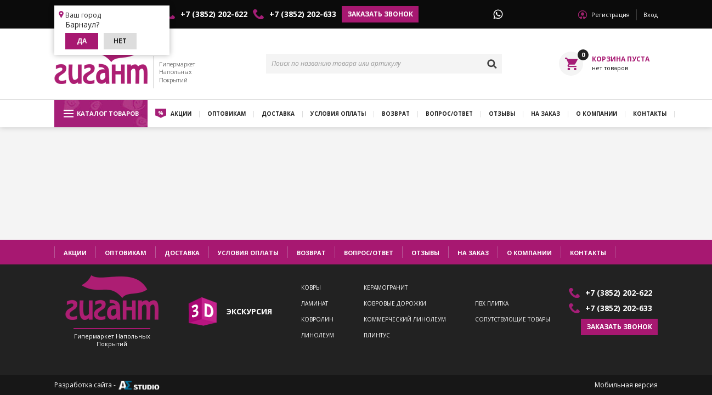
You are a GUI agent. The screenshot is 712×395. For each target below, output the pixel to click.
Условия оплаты (338, 113)
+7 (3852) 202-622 (213, 14)
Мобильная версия (626, 385)
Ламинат (314, 303)
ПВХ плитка (491, 303)
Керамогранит (386, 287)
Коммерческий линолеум (405, 319)
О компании (596, 113)
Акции (181, 113)
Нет (120, 41)
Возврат (396, 113)
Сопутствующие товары (512, 319)
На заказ (545, 113)
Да (82, 41)
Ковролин (317, 319)
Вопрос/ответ (449, 113)
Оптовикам (226, 113)
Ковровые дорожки (395, 303)
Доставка (278, 113)
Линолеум (317, 335)
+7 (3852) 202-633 (302, 14)
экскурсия (249, 311)
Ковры (311, 287)
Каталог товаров (101, 114)
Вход (650, 14)
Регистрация (610, 14)
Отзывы (502, 113)
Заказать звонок (380, 14)
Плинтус (377, 335)
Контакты (649, 113)
